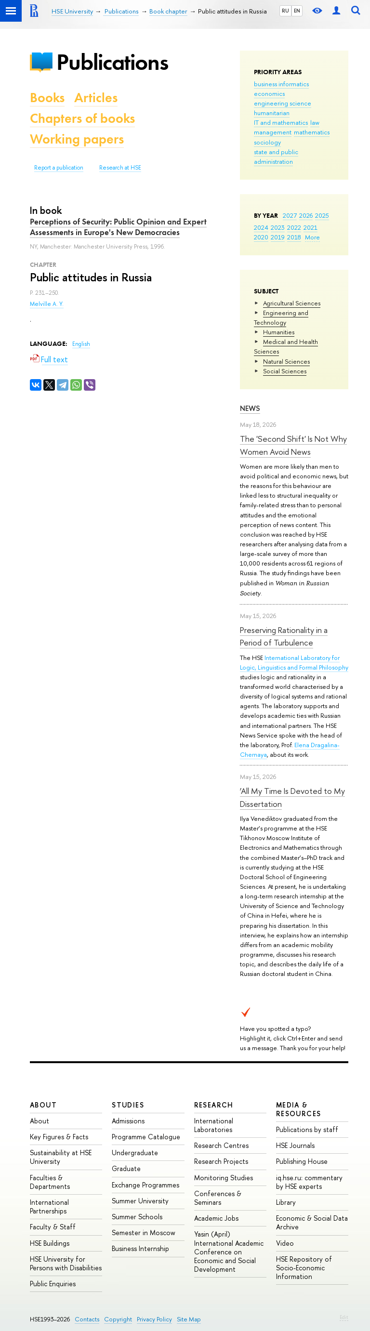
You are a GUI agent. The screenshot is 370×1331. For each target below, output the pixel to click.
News (250, 408)
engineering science (282, 103)
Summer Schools (137, 1216)
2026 (306, 215)
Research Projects (221, 1161)
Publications (112, 62)
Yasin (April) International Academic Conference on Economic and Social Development (229, 1251)
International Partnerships (49, 1206)
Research (214, 1104)
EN (297, 10)
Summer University (140, 1200)
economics (269, 93)
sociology (267, 142)
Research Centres (221, 1145)
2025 (322, 215)
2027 (290, 215)
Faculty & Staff (53, 1226)
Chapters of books (82, 118)
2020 (261, 237)
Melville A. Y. (47, 304)
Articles (96, 97)
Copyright (118, 1319)
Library (286, 1202)
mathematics (312, 132)
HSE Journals (295, 1145)
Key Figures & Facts (59, 1136)
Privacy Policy (154, 1319)
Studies (128, 1104)
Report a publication (58, 167)
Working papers (77, 139)
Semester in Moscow (143, 1232)
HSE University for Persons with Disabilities (66, 1263)
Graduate (126, 1168)
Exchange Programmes (145, 1184)
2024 (261, 227)
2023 (278, 227)
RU (285, 10)
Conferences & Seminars (217, 1198)
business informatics (281, 83)
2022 (294, 227)
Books (47, 97)
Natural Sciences (286, 361)
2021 (310, 227)
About (43, 1104)
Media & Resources (298, 1109)
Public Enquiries (53, 1283)
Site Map (189, 1319)
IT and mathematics (281, 122)
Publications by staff (307, 1129)
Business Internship (140, 1248)
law (314, 122)
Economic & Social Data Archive (312, 1222)
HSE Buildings (49, 1243)
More (312, 237)
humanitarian (272, 112)
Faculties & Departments (50, 1182)
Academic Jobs (216, 1218)
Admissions (128, 1120)
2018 (294, 237)
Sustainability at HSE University (61, 1157)
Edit (344, 1317)
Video (285, 1243)
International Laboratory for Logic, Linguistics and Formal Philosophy (294, 662)
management (272, 132)
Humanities (278, 332)
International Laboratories (213, 1125)
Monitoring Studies (223, 1177)
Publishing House (302, 1161)
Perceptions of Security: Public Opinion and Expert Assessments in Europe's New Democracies (118, 226)
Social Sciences (284, 371)
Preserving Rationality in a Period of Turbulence (284, 636)
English (81, 344)
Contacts (87, 1319)
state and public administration (276, 156)
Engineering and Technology (281, 317)
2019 (278, 237)
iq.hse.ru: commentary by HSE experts (309, 1182)
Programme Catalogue (146, 1136)
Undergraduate (135, 1152)
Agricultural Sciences (291, 303)
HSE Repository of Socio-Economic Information (304, 1267)
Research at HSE (120, 167)
